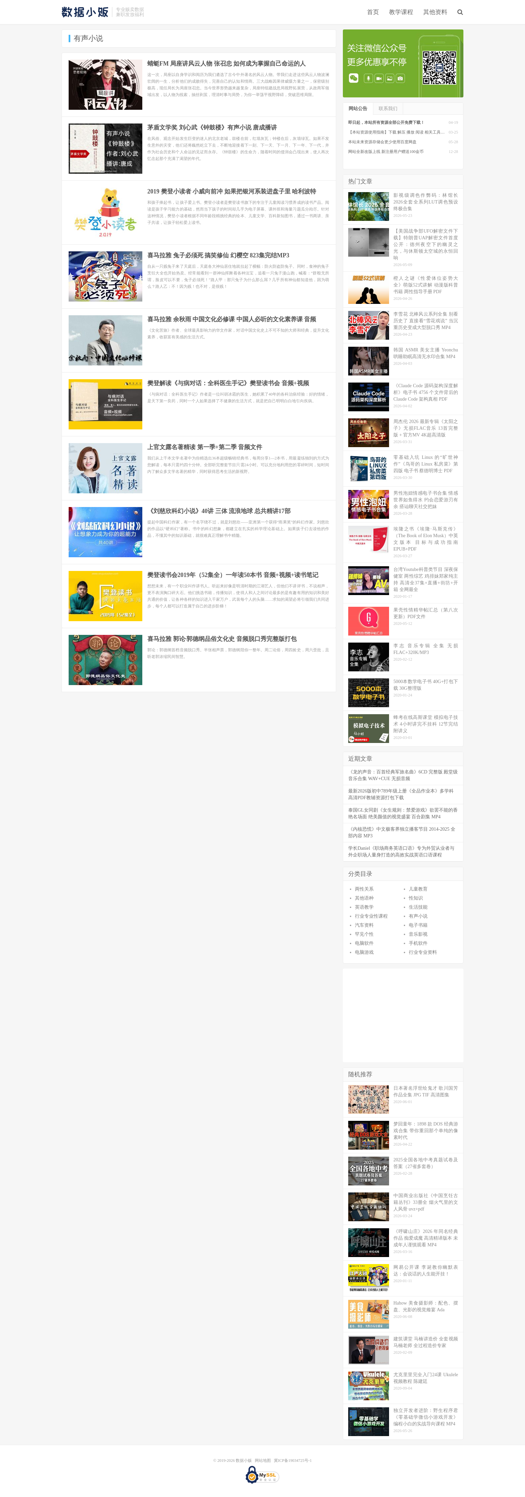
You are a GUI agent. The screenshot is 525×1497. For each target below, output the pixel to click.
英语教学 (364, 907)
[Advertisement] (403, 1015)
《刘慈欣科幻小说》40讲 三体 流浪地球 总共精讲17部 (219, 511)
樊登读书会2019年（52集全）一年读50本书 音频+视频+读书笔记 (232, 575)
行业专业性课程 (371, 916)
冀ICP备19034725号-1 (293, 1460)
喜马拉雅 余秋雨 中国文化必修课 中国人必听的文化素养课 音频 (231, 319)
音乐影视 (418, 934)
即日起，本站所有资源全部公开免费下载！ (386, 122)
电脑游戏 (364, 952)
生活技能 (418, 907)
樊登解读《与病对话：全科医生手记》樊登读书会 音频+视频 (228, 383)
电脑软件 (364, 943)
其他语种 (364, 898)
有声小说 (418, 916)
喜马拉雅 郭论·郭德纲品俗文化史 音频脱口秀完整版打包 (222, 639)
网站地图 (263, 1460)
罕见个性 (364, 934)
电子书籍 (418, 925)
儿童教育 (418, 889)
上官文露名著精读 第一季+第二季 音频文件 (204, 447)
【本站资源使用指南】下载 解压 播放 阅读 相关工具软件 (398, 132)
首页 (373, 12)
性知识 (416, 898)
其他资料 (435, 12)
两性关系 (364, 889)
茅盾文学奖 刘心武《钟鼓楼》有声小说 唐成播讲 (212, 127)
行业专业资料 (423, 952)
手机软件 (418, 943)
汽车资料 (364, 925)
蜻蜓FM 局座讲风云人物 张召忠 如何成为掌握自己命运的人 (226, 63)
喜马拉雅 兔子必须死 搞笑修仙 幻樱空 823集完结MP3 (218, 255)
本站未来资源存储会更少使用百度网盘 (382, 142)
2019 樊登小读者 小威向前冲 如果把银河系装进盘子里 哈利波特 (231, 191)
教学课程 (401, 12)
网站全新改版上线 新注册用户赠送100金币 (386, 151)
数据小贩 (85, 12)
